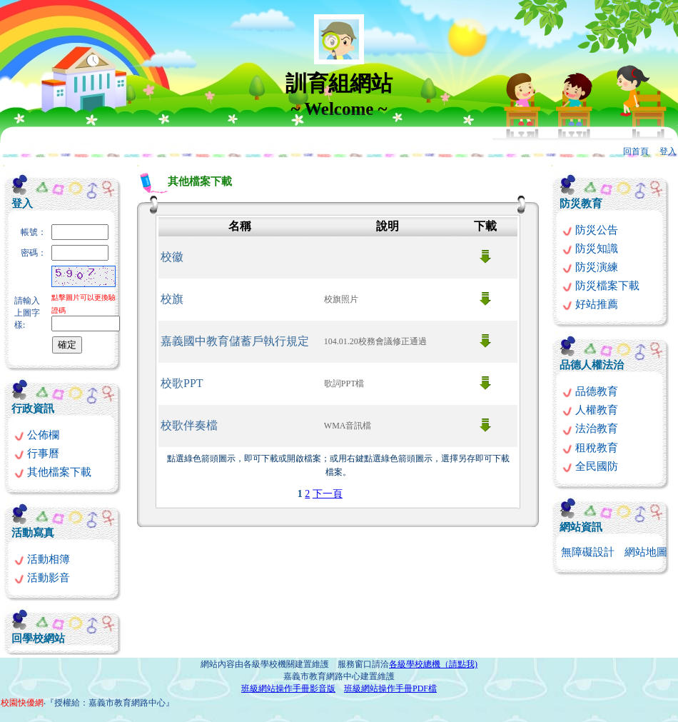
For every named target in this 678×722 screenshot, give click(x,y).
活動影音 (42, 577)
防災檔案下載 (600, 285)
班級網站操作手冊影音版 (288, 688)
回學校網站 (38, 638)
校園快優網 (22, 703)
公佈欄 (36, 435)
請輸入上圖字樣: (27, 313)
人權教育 (590, 410)
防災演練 (590, 267)
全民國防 (590, 466)
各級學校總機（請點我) (433, 664)
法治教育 (590, 428)
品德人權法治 (592, 365)
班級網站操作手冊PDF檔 (390, 688)
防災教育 (581, 203)
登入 (668, 151)
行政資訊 (32, 408)
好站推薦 (590, 304)
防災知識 (590, 248)
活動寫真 (32, 532)
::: (4, 165)
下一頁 (328, 493)
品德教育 (590, 391)
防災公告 (590, 230)
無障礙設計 (587, 552)
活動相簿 (42, 559)
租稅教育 (590, 447)
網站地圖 (645, 552)
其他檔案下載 (52, 472)
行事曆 (36, 453)
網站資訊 (581, 527)
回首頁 (636, 151)
